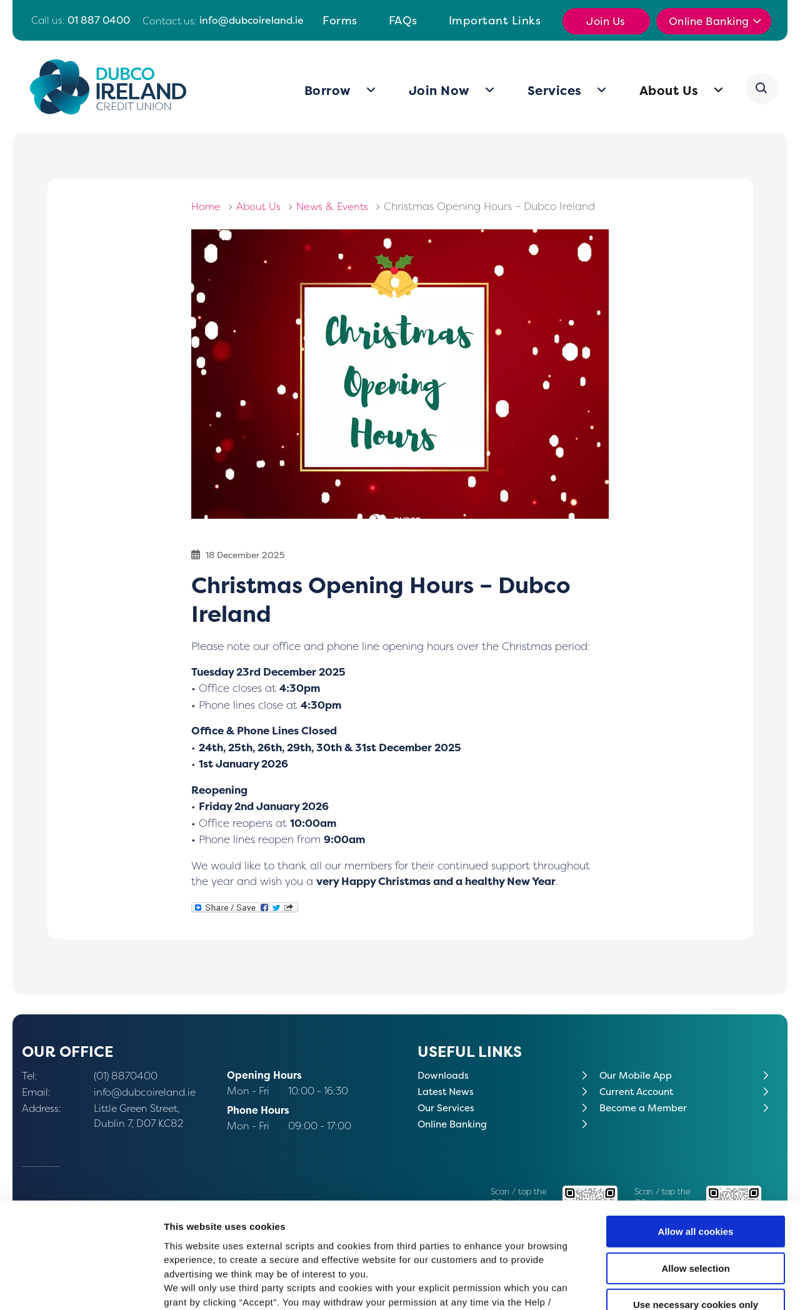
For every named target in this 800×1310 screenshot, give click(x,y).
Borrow (328, 90)
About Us (669, 90)
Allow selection (695, 1173)
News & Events (335, 205)
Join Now (440, 90)
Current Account (639, 1091)
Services (555, 90)
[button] (762, 88)
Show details (656, 1285)
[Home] (108, 86)
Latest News (448, 1091)
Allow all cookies (696, 1137)
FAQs (403, 20)
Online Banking (709, 21)
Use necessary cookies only (695, 1210)
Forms (340, 20)
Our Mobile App (637, 1075)
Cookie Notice (482, 1235)
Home (206, 205)
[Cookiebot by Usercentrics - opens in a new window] (81, 1285)
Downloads (444, 1075)
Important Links (495, 20)
